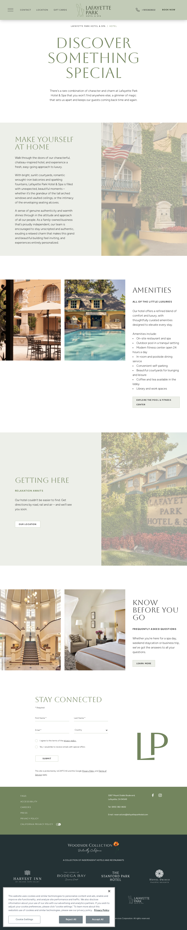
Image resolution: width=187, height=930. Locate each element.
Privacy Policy (88, 771)
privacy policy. (70, 741)
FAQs (23, 796)
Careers (25, 807)
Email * (38, 730)
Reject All (71, 919)
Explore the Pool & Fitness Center (153, 402)
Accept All (97, 919)
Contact (25, 10)
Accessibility (28, 802)
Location (42, 10)
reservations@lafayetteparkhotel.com (131, 815)
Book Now (168, 10)
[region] (59, 907)
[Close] (109, 891)
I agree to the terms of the (58, 741)
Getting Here (42, 481)
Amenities (152, 290)
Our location (28, 524)
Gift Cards (60, 10)
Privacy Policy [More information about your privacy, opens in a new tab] (101, 910)
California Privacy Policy (37, 824)
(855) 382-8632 (119, 807)
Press (24, 813)
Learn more (143, 664)
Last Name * (79, 718)
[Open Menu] (10, 10)
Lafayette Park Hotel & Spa (88, 26)
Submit (47, 759)
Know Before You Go (156, 611)
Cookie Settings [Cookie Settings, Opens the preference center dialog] (24, 919)
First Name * (40, 718)
